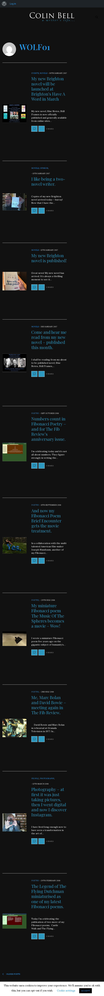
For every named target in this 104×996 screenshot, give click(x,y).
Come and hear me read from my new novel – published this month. (49, 339)
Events (35, 73)
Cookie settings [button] (66, 990)
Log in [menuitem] (13, 3)
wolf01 (34, 47)
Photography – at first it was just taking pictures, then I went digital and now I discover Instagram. (49, 801)
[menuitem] (4, 3)
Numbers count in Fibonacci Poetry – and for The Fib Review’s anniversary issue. (48, 429)
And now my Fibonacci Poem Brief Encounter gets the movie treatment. (46, 521)
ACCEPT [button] (85, 990)
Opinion (44, 168)
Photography (47, 778)
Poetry (35, 413)
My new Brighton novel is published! (49, 258)
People (35, 778)
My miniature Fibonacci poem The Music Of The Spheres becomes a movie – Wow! (47, 616)
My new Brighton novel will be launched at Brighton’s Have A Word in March (48, 89)
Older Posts (11, 974)
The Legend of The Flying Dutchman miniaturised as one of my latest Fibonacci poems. (48, 896)
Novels (43, 73)
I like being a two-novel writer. (48, 181)
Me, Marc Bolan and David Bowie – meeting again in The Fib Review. (48, 705)
